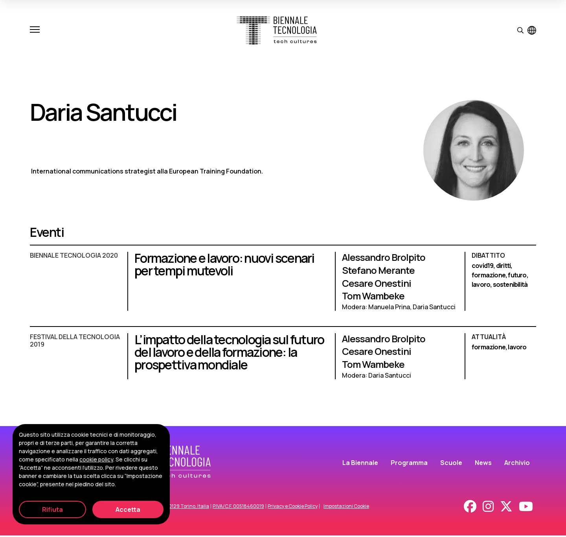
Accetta (128, 509)
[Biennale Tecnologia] (276, 30)
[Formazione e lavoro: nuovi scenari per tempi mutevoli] (283, 285)
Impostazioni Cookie (346, 508)
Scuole (451, 463)
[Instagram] (488, 507)
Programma (409, 463)
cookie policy (96, 459)
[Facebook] (470, 507)
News (483, 463)
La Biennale (360, 463)
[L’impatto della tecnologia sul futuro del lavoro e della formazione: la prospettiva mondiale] (283, 361)
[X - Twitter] (506, 507)
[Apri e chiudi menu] (35, 30)
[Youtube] (526, 507)
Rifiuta (52, 509)
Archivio (517, 463)
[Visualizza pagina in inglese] (531, 30)
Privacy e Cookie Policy (293, 508)
